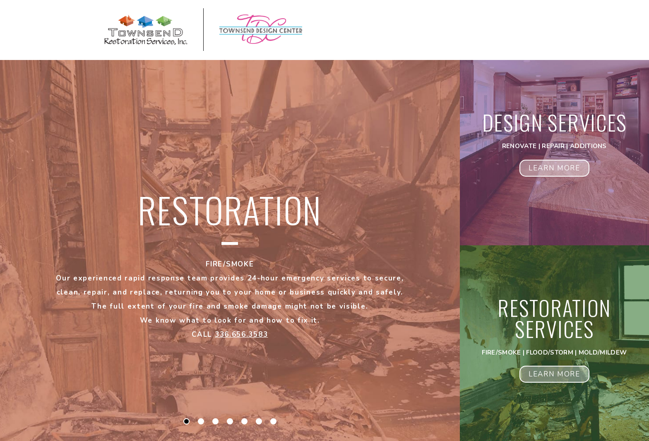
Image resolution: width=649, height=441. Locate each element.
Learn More (554, 168)
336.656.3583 (241, 334)
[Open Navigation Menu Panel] (562, 31)
